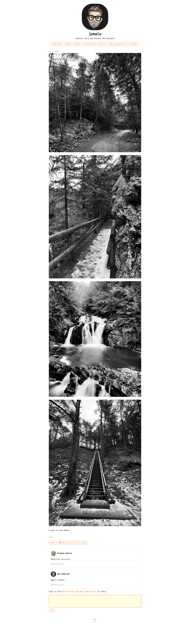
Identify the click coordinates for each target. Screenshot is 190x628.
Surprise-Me (89, 44)
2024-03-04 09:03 (57, 564)
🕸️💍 (95, 621)
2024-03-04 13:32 (57, 585)
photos (51, 537)
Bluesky (92, 591)
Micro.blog (68, 591)
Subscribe (57, 44)
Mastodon (79, 591)
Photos (68, 44)
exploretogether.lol (118, 44)
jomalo (95, 34)
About (133, 44)
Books (77, 44)
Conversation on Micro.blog (72, 543)
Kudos (52, 543)
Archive (102, 44)
